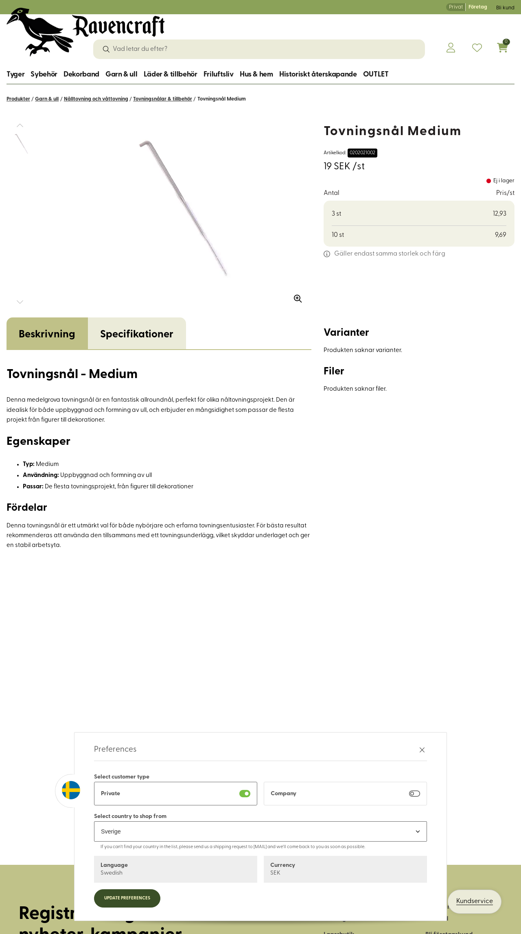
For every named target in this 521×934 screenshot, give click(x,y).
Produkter (18, 99)
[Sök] (106, 49)
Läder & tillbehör (170, 75)
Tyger (15, 75)
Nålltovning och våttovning (96, 99)
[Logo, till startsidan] (86, 32)
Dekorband (81, 75)
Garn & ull (121, 75)
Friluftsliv (219, 75)
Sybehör (44, 75)
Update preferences (127, 898)
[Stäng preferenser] (422, 750)
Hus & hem (256, 75)
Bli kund (505, 8)
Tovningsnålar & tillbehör (162, 99)
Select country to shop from (130, 817)
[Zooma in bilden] (295, 296)
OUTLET (376, 75)
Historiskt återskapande (318, 75)
